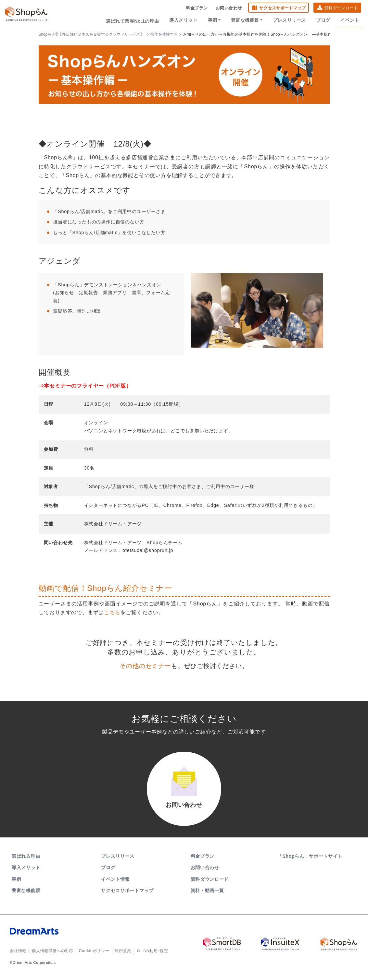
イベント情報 (115, 880)
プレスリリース (290, 20)
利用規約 (123, 952)
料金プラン (197, 8)
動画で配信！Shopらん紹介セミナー (105, 587)
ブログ (324, 20)
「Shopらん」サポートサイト (311, 857)
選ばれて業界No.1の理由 (135, 20)
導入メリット (186, 20)
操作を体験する (164, 34)
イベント (350, 20)
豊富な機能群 (248, 20)
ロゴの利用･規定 (152, 952)
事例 (216, 20)
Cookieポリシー (94, 952)
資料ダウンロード (341, 8)
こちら (112, 612)
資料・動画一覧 (207, 891)
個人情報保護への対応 (52, 952)
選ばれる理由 (26, 857)
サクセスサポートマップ (282, 8)
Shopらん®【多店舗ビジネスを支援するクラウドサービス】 (91, 34)
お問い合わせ (229, 8)
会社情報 (18, 952)
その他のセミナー (145, 665)
